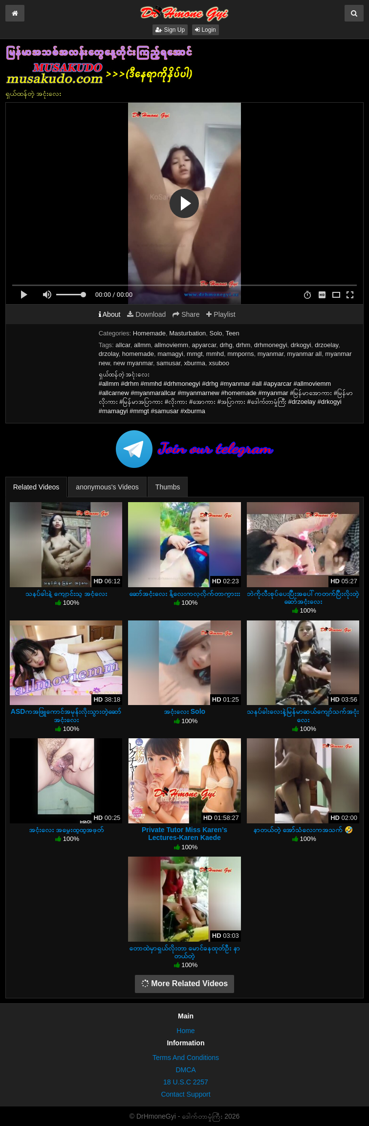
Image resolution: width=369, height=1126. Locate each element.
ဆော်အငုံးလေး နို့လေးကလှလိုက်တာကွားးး (184, 593)
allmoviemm (171, 345)
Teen (232, 333)
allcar (122, 345)
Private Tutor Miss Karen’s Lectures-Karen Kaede (184, 833)
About (110, 314)
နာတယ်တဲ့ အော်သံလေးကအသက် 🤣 (303, 830)
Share (186, 314)
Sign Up (170, 29)
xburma (194, 363)
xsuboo (219, 363)
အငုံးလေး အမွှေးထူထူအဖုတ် (66, 830)
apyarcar (204, 345)
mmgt (195, 353)
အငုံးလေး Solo (184, 711)
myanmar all (304, 353)
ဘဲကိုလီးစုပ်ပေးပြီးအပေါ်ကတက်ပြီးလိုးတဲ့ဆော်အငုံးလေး (303, 597)
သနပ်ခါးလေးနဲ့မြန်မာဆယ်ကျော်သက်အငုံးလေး (303, 715)
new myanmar (133, 363)
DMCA (185, 1070)
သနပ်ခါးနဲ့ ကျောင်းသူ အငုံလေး (66, 593)
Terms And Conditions (185, 1057)
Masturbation (187, 333)
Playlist (220, 314)
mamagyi (170, 353)
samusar (168, 363)
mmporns (240, 353)
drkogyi (301, 345)
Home (185, 1031)
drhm (243, 345)
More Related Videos (184, 983)
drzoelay (326, 345)
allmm (142, 345)
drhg (226, 345)
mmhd (215, 353)
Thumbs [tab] (167, 487)
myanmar (270, 353)
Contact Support (185, 1094)
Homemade (149, 333)
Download (146, 314)
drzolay (109, 353)
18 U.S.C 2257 (185, 1082)
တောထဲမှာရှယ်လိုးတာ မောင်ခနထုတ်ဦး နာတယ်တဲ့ (184, 952)
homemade (138, 353)
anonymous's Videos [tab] (107, 487)
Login (205, 29)
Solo (216, 333)
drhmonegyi (270, 345)
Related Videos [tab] (36, 487)
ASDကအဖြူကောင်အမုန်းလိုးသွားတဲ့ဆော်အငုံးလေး (66, 715)
